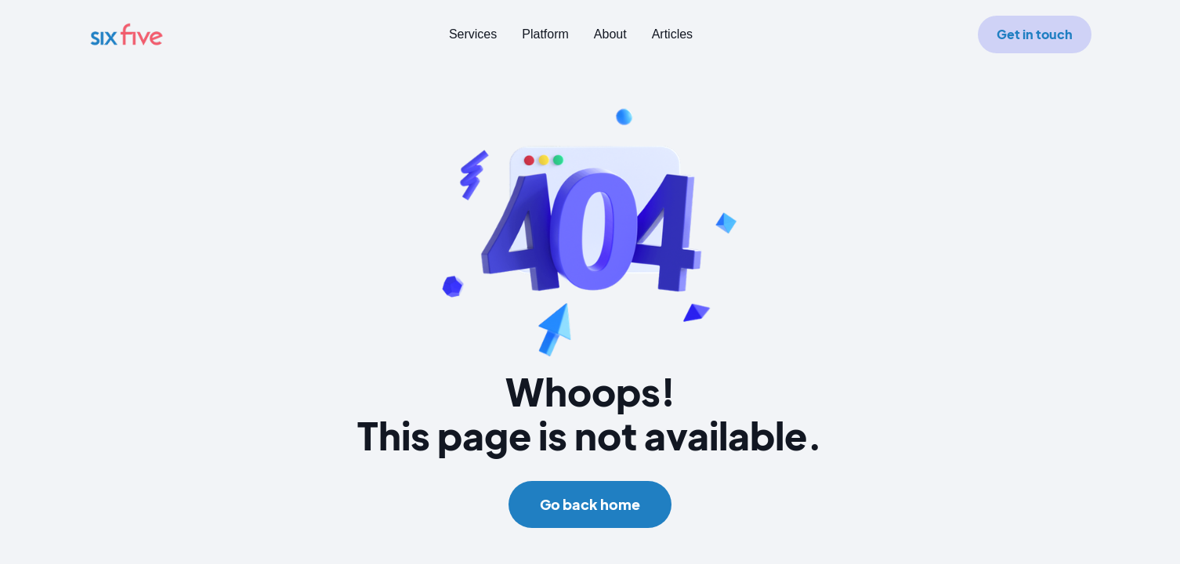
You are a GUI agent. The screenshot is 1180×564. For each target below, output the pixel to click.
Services (473, 34)
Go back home (590, 504)
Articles (672, 34)
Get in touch (1035, 34)
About (610, 34)
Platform (545, 34)
